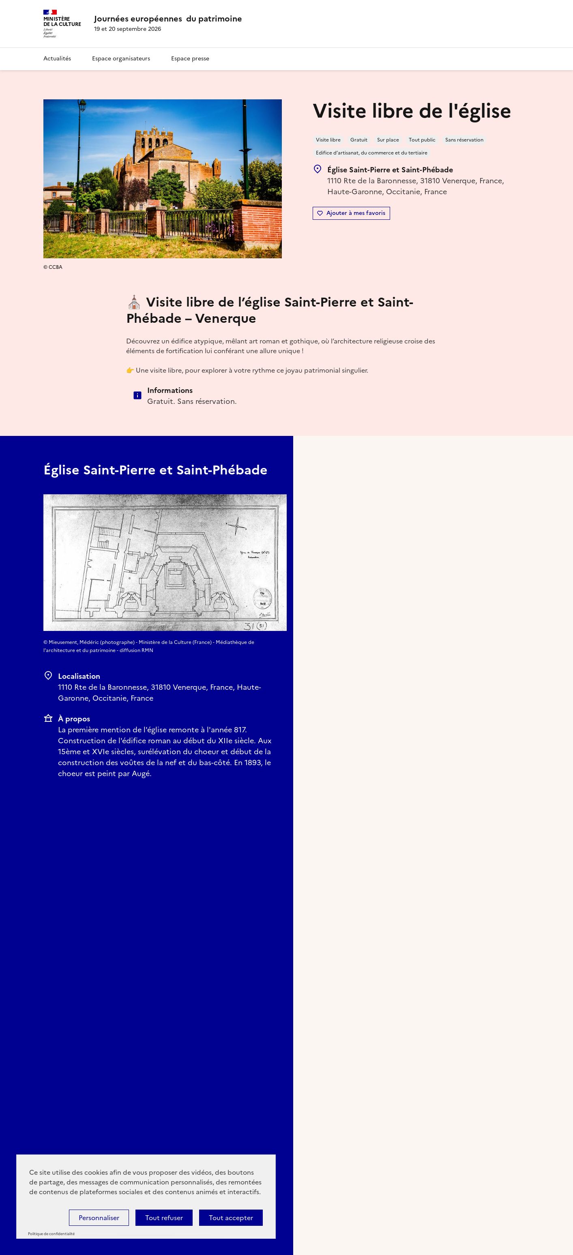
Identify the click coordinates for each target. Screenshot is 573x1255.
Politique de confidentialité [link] (51, 1234)
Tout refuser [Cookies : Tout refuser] (164, 1218)
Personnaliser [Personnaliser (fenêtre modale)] (99, 1218)
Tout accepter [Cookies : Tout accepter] (231, 1218)
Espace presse (190, 58)
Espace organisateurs (121, 58)
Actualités (57, 58)
